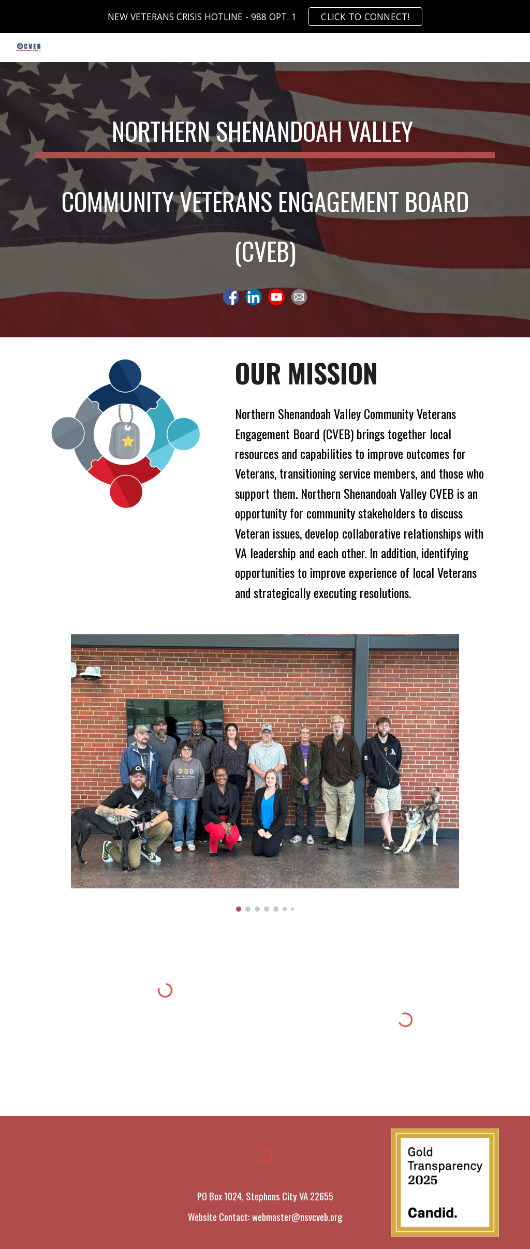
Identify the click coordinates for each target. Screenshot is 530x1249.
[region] (265, 16)
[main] (265, 188)
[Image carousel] (265, 773)
